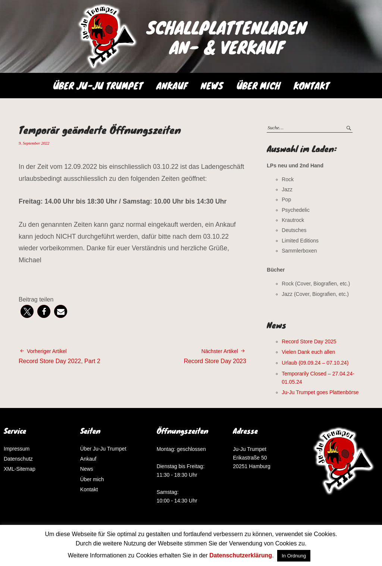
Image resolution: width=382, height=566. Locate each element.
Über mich (258, 85)
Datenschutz (18, 459)
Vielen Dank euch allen (308, 352)
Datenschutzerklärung (240, 555)
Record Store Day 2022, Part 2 (59, 355)
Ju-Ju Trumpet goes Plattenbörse (320, 392)
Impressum (16, 449)
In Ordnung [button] (294, 556)
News (212, 85)
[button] (27, 311)
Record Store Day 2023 (215, 355)
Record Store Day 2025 (309, 341)
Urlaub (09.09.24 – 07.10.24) (315, 363)
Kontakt (311, 85)
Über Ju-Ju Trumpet (98, 85)
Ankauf (171, 85)
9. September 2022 (34, 143)
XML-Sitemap (19, 469)
